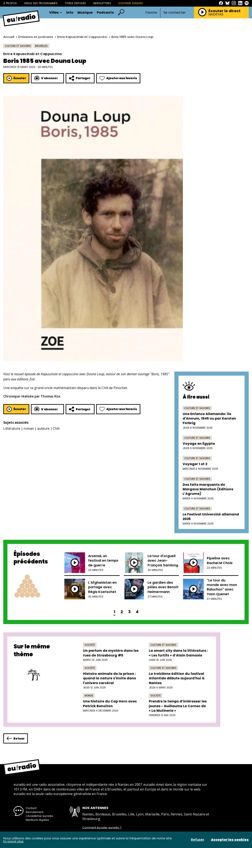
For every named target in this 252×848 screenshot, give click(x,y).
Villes (55, 12)
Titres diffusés (75, 3)
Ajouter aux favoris (118, 78)
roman (29, 428)
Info (69, 12)
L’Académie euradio (39, 816)
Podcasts (105, 12)
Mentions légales (37, 820)
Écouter (16, 78)
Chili (56, 428)
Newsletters (102, 3)
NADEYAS (215, 14)
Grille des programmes (41, 3)
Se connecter (174, 12)
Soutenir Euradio (130, 3)
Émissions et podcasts (35, 37)
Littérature (11, 428)
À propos (10, 3)
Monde (89, 695)
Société (90, 645)
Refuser (197, 839)
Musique (85, 12)
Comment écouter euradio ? (102, 827)
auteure (43, 428)
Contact (31, 808)
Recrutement (34, 812)
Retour (16, 738)
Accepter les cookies (230, 839)
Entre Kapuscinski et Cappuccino (82, 37)
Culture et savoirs (18, 46)
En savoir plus (13, 841)
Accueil (8, 37)
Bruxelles (41, 46)
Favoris (151, 12)
